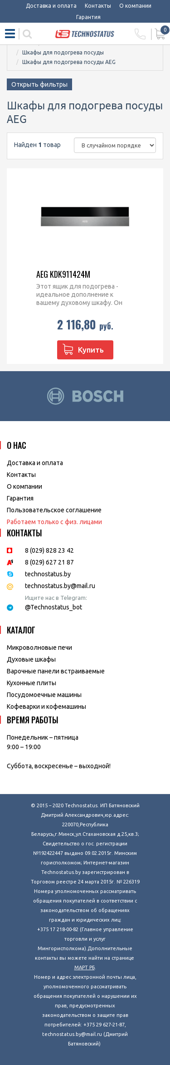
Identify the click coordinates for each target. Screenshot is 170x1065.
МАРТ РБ (84, 967)
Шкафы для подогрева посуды (63, 52)
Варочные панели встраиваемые (56, 671)
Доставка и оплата (51, 6)
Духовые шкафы (31, 659)
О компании (135, 6)
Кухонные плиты (31, 683)
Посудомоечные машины (44, 694)
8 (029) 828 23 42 (49, 550)
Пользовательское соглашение (54, 510)
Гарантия (88, 17)
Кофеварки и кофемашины (46, 706)
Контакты (98, 6)
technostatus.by (48, 574)
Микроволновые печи (39, 647)
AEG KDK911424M (63, 274)
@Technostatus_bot (53, 607)
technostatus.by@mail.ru (60, 585)
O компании (24, 486)
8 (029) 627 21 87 (49, 562)
